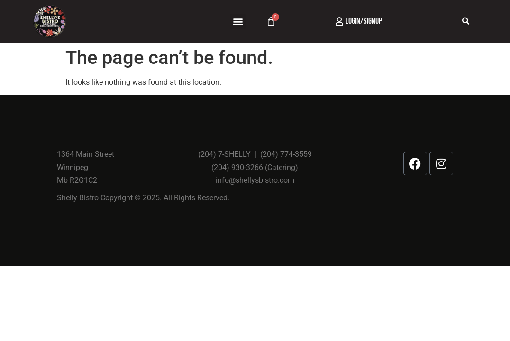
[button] (238, 21)
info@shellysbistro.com (255, 180)
